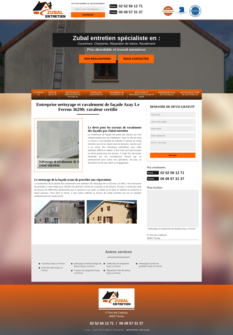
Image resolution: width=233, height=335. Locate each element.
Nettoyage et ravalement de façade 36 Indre (141, 94)
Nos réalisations (97, 58)
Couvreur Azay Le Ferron (53, 263)
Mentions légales (138, 330)
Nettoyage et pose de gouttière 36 (189, 93)
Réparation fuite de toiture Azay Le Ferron (118, 271)
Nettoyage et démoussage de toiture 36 (73, 94)
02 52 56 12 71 (131, 6)
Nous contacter (136, 58)
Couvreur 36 (38, 93)
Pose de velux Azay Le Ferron (52, 269)
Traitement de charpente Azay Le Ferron (117, 264)
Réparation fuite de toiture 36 (166, 93)
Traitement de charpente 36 (116, 93)
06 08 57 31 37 (131, 12)
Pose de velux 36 (52, 93)
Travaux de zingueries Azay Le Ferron (87, 271)
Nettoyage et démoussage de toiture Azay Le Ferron (87, 264)
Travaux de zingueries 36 (96, 93)
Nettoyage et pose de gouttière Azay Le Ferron (150, 264)
